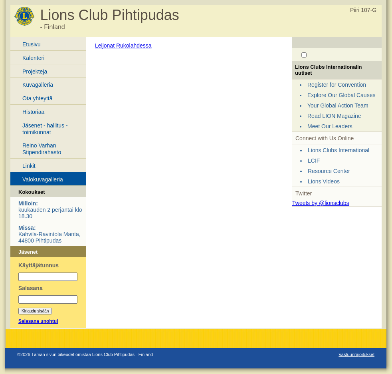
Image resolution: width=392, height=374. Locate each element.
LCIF (314, 160)
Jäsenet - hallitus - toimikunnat (45, 128)
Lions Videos (324, 181)
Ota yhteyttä (37, 98)
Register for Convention (336, 85)
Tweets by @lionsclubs (320, 203)
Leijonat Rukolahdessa (123, 45)
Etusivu (31, 44)
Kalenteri (33, 58)
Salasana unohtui (38, 321)
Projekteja (34, 71)
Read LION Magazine (334, 116)
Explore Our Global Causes (341, 95)
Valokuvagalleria (42, 179)
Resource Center (329, 171)
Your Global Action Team (337, 105)
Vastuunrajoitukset (356, 354)
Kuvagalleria (37, 85)
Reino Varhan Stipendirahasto (41, 148)
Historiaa (33, 112)
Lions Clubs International (338, 150)
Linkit (29, 166)
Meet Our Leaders (329, 126)
